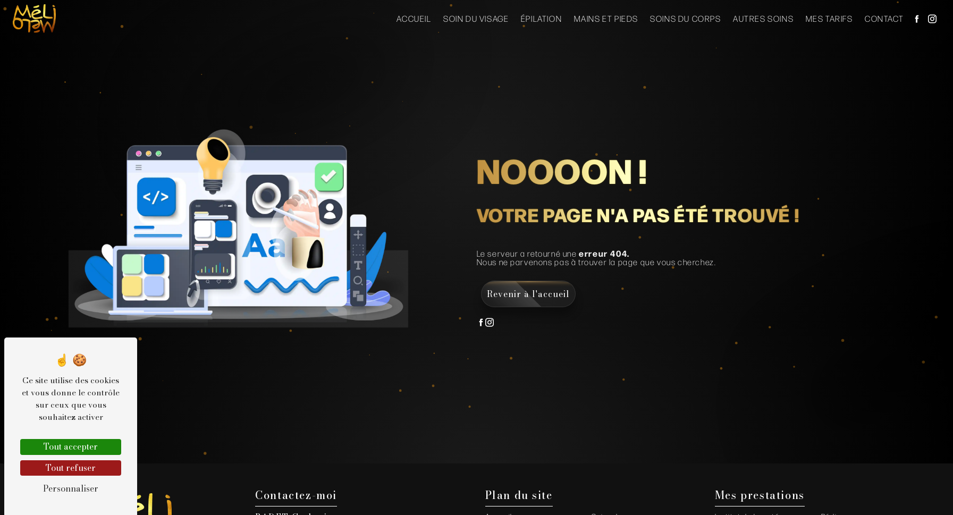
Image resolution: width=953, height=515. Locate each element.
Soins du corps (685, 18)
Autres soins (763, 18)
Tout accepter (71, 446)
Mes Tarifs (829, 18)
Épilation (541, 18)
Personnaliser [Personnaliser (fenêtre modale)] (70, 488)
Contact (884, 18)
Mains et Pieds (606, 18)
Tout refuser (71, 467)
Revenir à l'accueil (528, 294)
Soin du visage (476, 18)
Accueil (414, 18)
